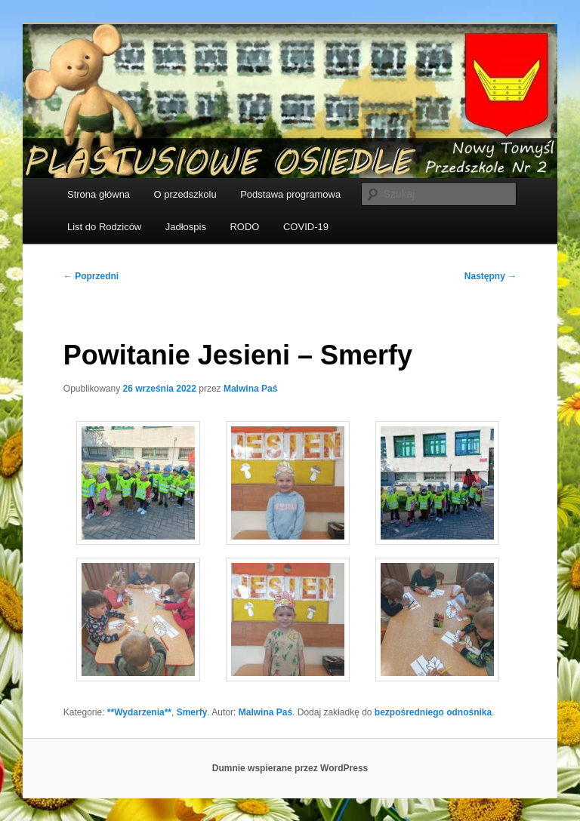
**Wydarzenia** (139, 712)
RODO (244, 226)
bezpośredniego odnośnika (433, 712)
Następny (490, 276)
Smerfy (192, 712)
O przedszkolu (185, 194)
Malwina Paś (250, 388)
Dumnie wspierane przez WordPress (290, 768)
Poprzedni (91, 276)
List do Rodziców (104, 226)
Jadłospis (185, 226)
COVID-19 (306, 226)
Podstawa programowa (290, 194)
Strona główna (98, 194)
